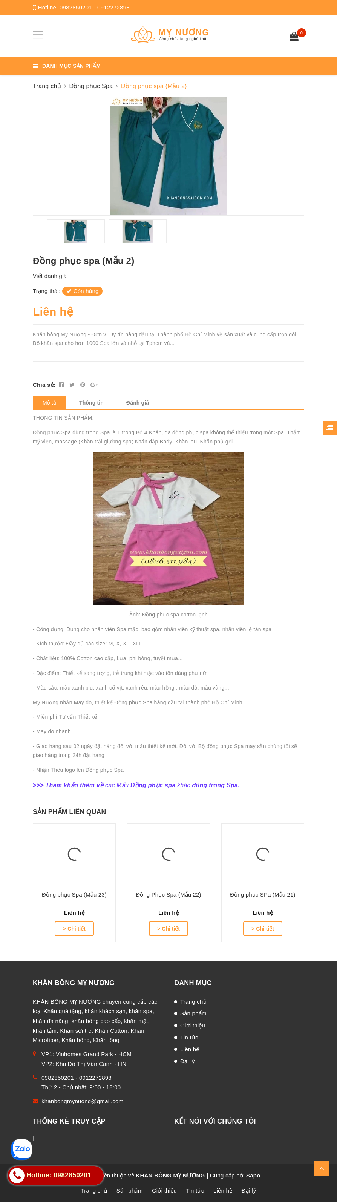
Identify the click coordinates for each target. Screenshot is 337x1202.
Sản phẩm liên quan (69, 812)
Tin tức (189, 1037)
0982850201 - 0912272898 (95, 7)
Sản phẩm (193, 1013)
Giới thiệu (192, 1025)
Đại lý (187, 1061)
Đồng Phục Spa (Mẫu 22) (168, 894)
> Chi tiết (74, 929)
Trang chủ (193, 1001)
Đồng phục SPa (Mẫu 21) (263, 894)
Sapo (253, 1175)
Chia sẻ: (44, 385)
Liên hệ (189, 1049)
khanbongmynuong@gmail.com (82, 1101)
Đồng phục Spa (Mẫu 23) (74, 894)
